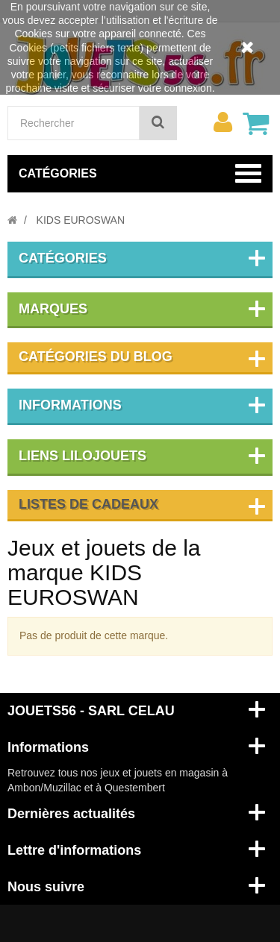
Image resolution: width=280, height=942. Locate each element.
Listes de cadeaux (88, 504)
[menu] (222, 122)
